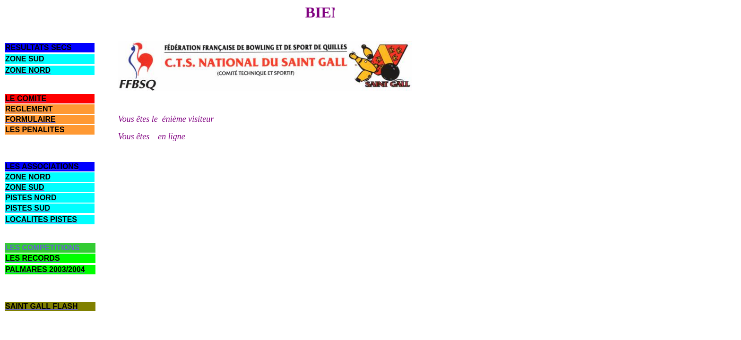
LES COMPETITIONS (42, 248)
